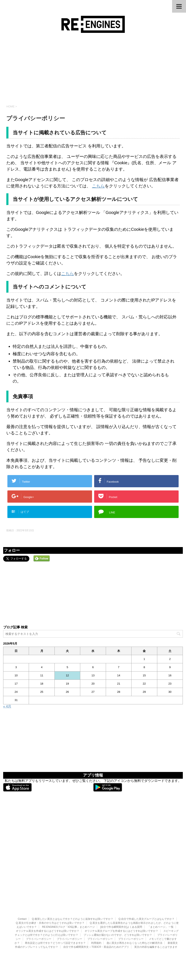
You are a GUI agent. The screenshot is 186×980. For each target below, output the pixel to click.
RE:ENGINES (93, 931)
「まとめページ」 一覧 (161, 896)
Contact (22, 888)
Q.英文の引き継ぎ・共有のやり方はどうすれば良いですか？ (50, 892)
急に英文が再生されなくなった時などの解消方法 (134, 912)
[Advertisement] (93, 68)
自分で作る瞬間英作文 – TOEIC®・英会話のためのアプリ (96, 916)
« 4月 (7, 706)
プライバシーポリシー (38, 908)
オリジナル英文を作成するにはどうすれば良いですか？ (47, 900)
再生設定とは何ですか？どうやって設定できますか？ (55, 912)
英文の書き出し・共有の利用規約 (131, 920)
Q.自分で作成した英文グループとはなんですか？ (146, 888)
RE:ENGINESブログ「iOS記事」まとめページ (68, 896)
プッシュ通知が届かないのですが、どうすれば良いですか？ (118, 904)
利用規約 (96, 912)
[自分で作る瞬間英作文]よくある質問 (121, 896)
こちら (98, 186)
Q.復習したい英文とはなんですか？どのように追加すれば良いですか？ (72, 888)
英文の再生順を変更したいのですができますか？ (79, 920)
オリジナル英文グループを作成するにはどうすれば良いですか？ (121, 900)
